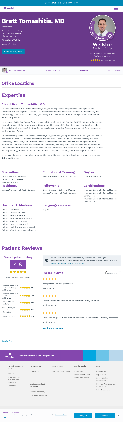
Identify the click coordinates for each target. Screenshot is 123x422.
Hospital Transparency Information (105, 385)
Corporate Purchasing (61, 371)
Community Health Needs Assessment (82, 376)
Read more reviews (53, 328)
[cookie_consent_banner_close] (118, 415)
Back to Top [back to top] (8, 341)
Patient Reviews (114, 70)
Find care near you (61, 2)
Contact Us (101, 371)
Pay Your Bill (101, 375)
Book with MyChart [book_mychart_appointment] (13, 52)
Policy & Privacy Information (102, 379)
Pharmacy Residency (38, 395)
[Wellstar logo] (9, 8)
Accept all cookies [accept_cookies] (105, 416)
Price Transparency (104, 390)
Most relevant (113, 273)
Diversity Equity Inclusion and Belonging (14, 379)
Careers (11, 374)
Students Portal (36, 371)
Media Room (79, 371)
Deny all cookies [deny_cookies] (83, 416)
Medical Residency (37, 392)
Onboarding (12, 386)
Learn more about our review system (68, 263)
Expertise (84, 70)
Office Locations (53, 70)
